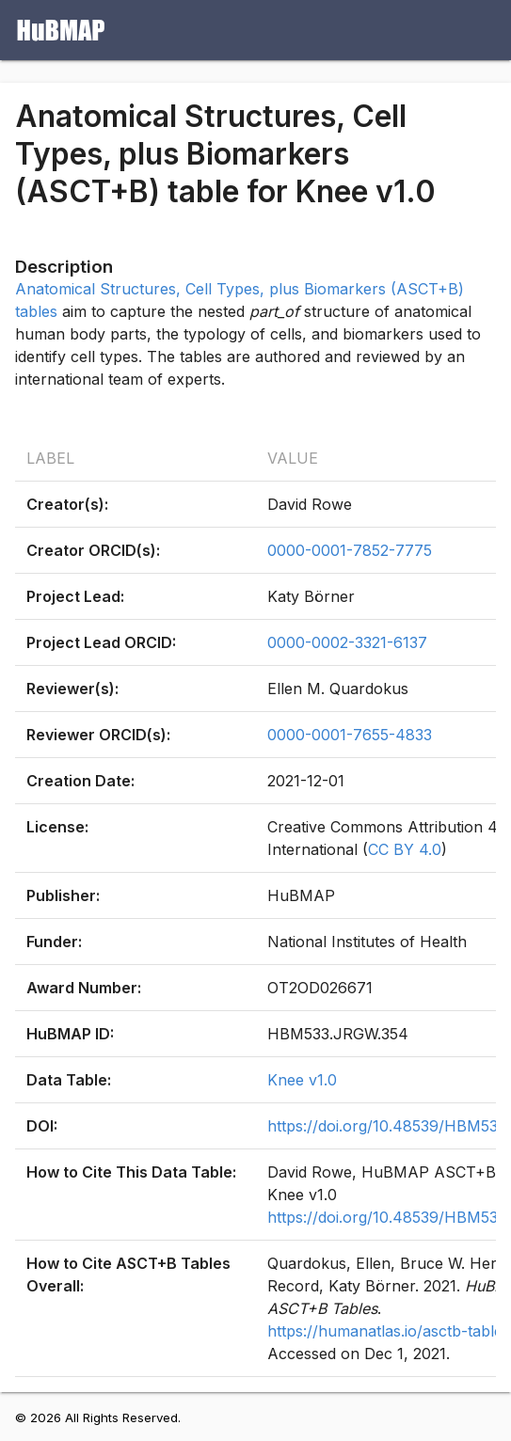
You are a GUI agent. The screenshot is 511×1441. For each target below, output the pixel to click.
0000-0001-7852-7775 (349, 550)
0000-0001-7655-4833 (349, 734)
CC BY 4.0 (404, 849)
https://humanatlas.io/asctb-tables (388, 1331)
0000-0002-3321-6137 (347, 642)
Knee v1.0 (302, 1079)
